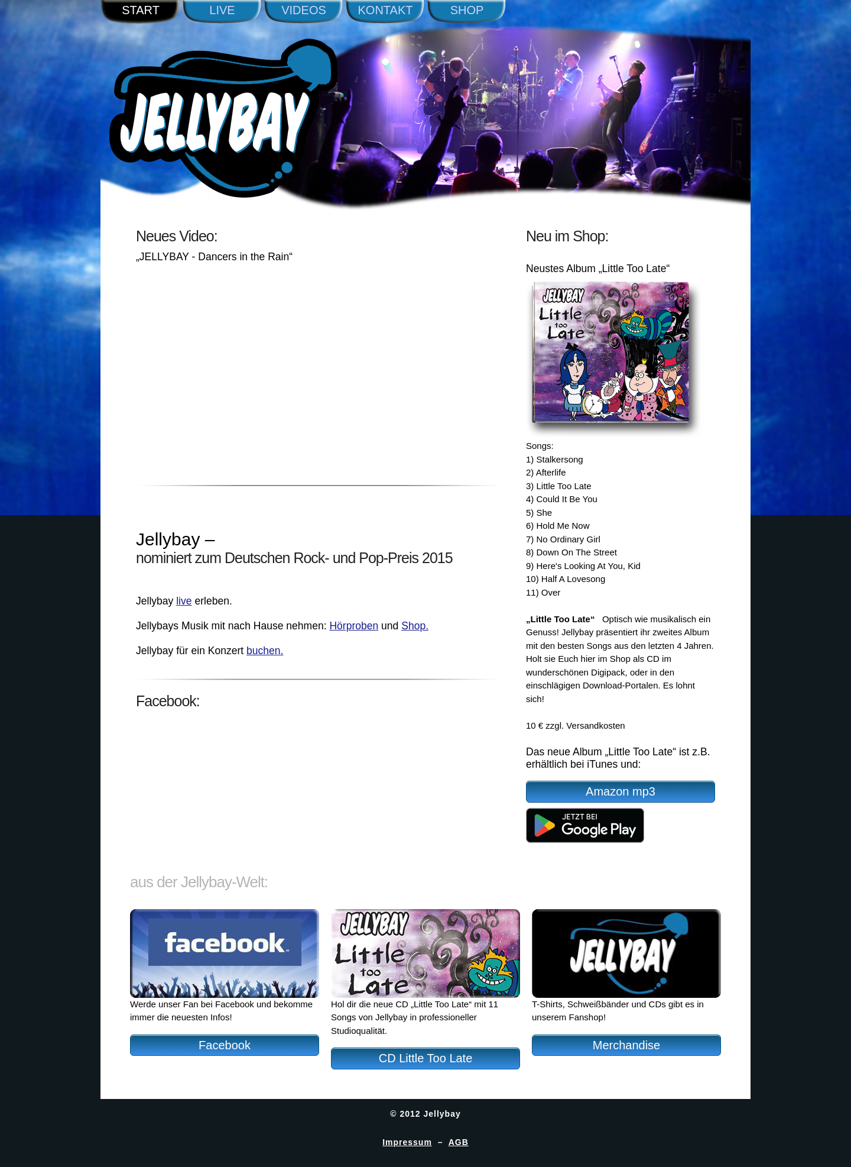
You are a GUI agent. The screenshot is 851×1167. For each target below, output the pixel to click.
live (183, 601)
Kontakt (385, 10)
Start (141, 10)
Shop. (414, 626)
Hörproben (353, 626)
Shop (467, 10)
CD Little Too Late (426, 1058)
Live (222, 10)
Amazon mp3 (620, 791)
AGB (459, 1142)
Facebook (225, 1045)
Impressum (407, 1142)
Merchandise (627, 1045)
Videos (303, 10)
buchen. (264, 651)
